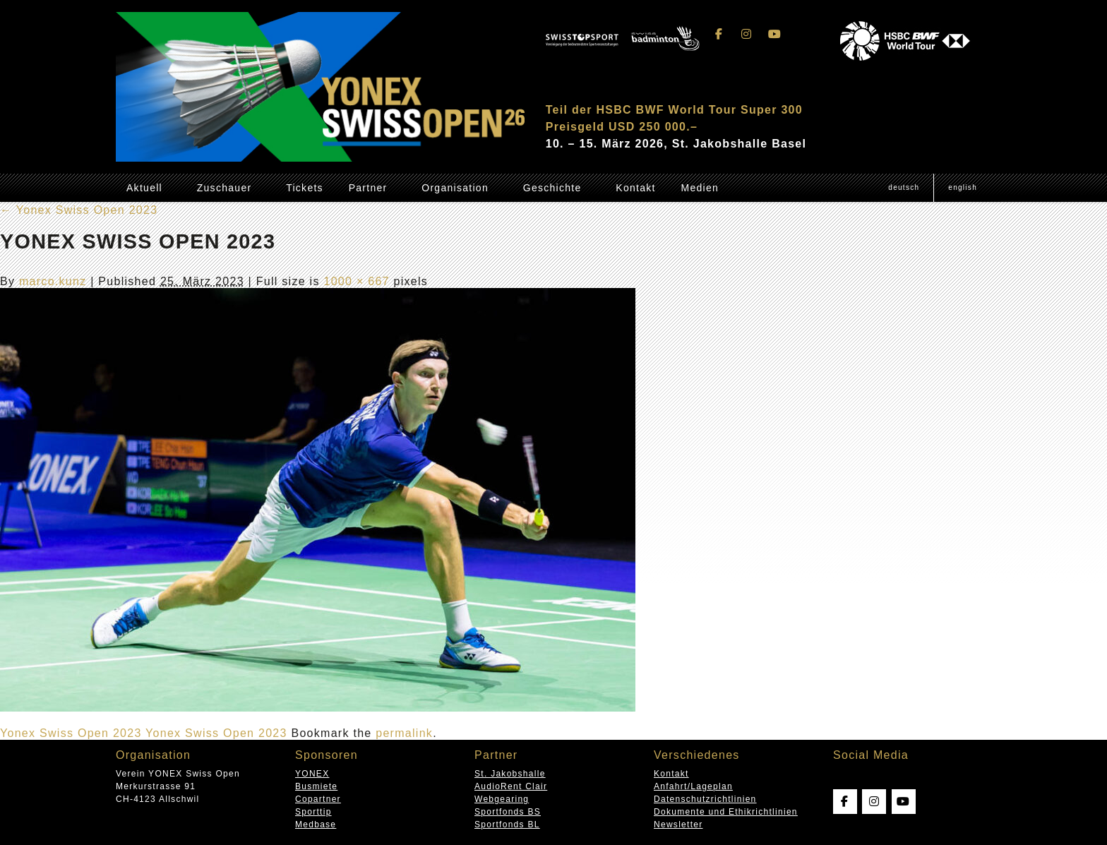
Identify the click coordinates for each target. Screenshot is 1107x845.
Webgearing (501, 799)
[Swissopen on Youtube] (774, 34)
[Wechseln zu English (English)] (962, 188)
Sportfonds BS (507, 812)
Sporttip (313, 812)
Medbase (315, 824)
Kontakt (635, 187)
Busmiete (316, 786)
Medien (700, 187)
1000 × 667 (356, 281)
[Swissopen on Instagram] (747, 34)
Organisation (455, 187)
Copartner (318, 799)
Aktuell (144, 187)
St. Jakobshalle (510, 774)
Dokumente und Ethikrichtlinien (726, 812)
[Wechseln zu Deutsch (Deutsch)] (903, 188)
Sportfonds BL (507, 824)
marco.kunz (53, 281)
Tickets (304, 187)
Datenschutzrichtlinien (705, 799)
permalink (404, 733)
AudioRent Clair (510, 786)
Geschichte (552, 187)
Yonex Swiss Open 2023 (78, 210)
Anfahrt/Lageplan (693, 786)
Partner (368, 187)
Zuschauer (224, 187)
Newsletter (678, 824)
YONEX (312, 774)
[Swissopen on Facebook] (719, 34)
